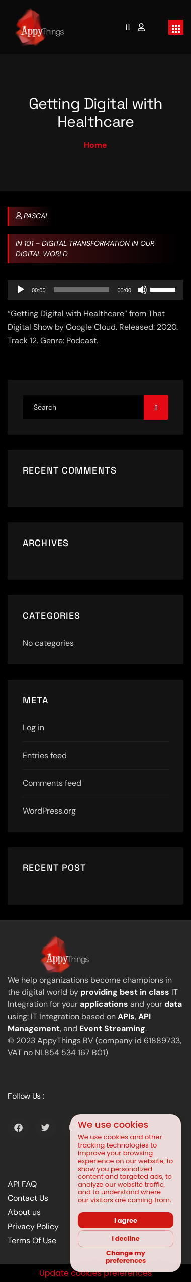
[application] (95, 290)
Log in (33, 727)
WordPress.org (49, 810)
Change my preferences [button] (126, 1257)
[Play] (21, 290)
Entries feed (45, 755)
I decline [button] (126, 1238)
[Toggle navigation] (175, 27)
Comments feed (52, 783)
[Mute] (142, 290)
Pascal (32, 215)
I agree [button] (125, 1220)
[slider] (82, 289)
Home (95, 145)
